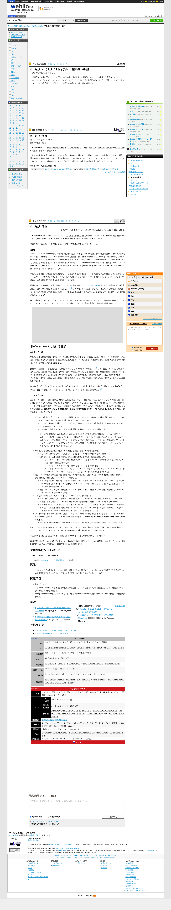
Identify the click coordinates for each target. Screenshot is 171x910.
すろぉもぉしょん (136, 191)
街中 (100, 80)
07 (90, 647)
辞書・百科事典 (24, 26)
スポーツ (14, 84)
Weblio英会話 (17, 177)
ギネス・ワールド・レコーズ (77, 390)
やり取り (76, 158)
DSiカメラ (63, 653)
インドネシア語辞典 (132, 879)
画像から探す (56, 865)
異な (109, 158)
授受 (40, 150)
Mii (63, 674)
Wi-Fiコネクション (52, 658)
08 (94, 647)
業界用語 (14, 48)
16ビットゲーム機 (112, 169)
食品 (13, 89)
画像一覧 (72, 130)
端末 (108, 148)
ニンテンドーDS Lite (67, 642)
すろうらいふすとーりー (138, 189)
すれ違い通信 (40, 143)
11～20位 (140, 277)
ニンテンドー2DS (81, 692)
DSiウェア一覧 (118, 647)
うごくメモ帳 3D (59, 726)
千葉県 (48, 369)
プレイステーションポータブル (54, 80)
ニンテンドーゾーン (113, 541)
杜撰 (132, 292)
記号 (11, 166)
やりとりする (94, 77)
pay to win (62, 169)
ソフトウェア (40, 406)
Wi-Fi (74, 77)
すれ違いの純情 (135, 186)
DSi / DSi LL (68, 739)
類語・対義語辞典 (22, 1)
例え (117, 158)
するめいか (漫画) (136, 160)
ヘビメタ (134, 285)
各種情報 (66, 77)
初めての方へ (149, 16)
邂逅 (132, 311)
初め (85, 148)
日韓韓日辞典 (59, 1)
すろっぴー (133, 194)
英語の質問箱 (17, 180)
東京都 (41, 369)
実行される (67, 158)
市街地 (104, 155)
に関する (59, 77)
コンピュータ (16, 51)
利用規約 (31, 870)
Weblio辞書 (150, 850)
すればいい (133, 180)
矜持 (132, 296)
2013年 (33, 541)
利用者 (45, 83)
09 (98, 647)
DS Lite (59, 739)
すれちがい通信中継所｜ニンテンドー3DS (51, 633)
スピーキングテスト (19, 186)
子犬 (122, 158)
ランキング (60, 64)
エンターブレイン (55, 620)
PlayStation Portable (89, 300)
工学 (13, 63)
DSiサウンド (73, 653)
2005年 (33, 369)
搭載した (92, 148)
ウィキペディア (39, 221)
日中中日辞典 (48, 1)
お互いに (66, 83)
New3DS (60, 680)
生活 (13, 75)
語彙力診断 (16, 183)
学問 (13, 69)
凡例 (67, 64)
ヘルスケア (15, 78)
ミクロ (70, 682)
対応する (47, 155)
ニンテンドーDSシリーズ (76, 235)
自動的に (86, 77)
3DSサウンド (66, 710)
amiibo (48, 732)
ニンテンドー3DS (92, 285)
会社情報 (104, 865)
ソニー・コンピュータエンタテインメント (63, 300)
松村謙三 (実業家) (137, 289)
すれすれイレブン (136, 172)
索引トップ (51, 64)
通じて (80, 77)
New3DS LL (70, 680)
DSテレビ (61, 663)
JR (54, 369)
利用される (92, 80)
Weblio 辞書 (151, 1)
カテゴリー (80, 130)
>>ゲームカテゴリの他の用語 (114, 172)
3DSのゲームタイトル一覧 (61, 700)
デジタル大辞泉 (37, 26)
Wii (95, 680)
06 (87, 647)
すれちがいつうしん (44, 140)
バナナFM (39, 588)
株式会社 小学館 (33, 840)
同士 (111, 148)
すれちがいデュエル (137, 129)
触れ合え (35, 161)
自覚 (71, 83)
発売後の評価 (135, 119)
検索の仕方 (31, 865)
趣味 (13, 81)
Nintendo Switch (88, 263)
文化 (13, 72)
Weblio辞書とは (33, 863)
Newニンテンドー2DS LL (56, 695)
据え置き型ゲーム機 (98, 169)
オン (85, 155)
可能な (36, 158)
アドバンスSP (60, 682)
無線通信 (116, 235)
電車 (13, 54)
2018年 (60, 544)
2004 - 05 (80, 647)
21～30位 (149, 277)
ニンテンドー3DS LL (65, 692)
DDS (131, 111)
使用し (65, 155)
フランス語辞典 (130, 877)
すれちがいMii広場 (110, 710)
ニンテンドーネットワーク (52, 723)
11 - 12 (107, 647)
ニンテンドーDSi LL (51, 169)
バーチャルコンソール (59, 706)
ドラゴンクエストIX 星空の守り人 (81, 292)
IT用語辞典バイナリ (41, 130)
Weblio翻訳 (129, 870)
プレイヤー (67, 161)
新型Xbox (69, 169)
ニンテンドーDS (74, 148)
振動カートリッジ (73, 663)
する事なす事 (134, 166)
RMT (100, 573)
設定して (91, 155)
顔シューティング (65, 714)
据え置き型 (87, 169)
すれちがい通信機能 (137, 106)
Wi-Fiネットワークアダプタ (92, 663)
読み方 (32, 140)
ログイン (141, 1)
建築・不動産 (16, 66)
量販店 (49, 378)
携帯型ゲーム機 (38, 77)
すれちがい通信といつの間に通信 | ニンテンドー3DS (55, 630)
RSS (94, 895)
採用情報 (104, 868)
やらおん (134, 281)
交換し (94, 161)
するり (131, 163)
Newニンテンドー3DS (98, 692)
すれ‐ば (132, 169)
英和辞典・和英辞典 (132, 868)
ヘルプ (161, 1)
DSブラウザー (50, 663)
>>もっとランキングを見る (152, 319)
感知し (53, 158)
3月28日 (66, 544)
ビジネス (14, 45)
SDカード (110, 517)
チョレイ (134, 300)
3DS (47, 680)
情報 (88, 161)
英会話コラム (17, 174)
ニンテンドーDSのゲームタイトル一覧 (60, 647)
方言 (13, 95)
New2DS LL (86, 680)
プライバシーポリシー (35, 872)
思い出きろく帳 (79, 714)
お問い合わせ (81, 863)
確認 (132, 304)
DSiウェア (65, 658)
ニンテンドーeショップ (82, 710)
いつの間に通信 (68, 466)
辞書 (11, 1)
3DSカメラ (55, 710)
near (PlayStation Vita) (44, 594)
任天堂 (107, 77)
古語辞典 (69, 1)
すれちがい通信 (85, 653)
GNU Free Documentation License (67, 848)
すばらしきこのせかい (69, 277)
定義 (132, 308)
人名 (13, 92)
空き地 (132, 144)
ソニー (37, 80)
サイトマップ (32, 874)
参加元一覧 (158, 16)
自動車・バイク (16, 57)
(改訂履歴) (62, 850)
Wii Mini (101, 680)
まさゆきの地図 (40, 292)
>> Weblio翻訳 (157, 324)
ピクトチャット (51, 653)
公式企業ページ (106, 863)
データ (34, 150)
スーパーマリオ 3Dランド (93, 277)
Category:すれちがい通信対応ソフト (54, 560)
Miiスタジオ (97, 710)
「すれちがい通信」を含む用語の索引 (44, 821)
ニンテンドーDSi (83, 642)
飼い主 (75, 161)
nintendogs (51, 161)
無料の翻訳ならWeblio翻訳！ (48, 8)
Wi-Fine (42, 544)
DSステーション (76, 378)
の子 (81, 161)
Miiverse (71, 726)
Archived (40, 611)
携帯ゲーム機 (63, 400)
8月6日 (38, 541)
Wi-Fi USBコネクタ (112, 663)
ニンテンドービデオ (109, 723)
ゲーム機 (101, 148)
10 (101, 647)
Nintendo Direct (99, 674)
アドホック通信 (82, 303)
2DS (78, 680)
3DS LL (53, 680)
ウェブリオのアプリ (58, 863)
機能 (101, 77)
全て (10, 43)
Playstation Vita (109, 300)
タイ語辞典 (129, 881)
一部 (85, 80)
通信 (83, 83)
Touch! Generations (52, 674)
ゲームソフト (76, 80)
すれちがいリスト (136, 134)
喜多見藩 (134, 315)
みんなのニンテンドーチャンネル (78, 674)
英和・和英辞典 (36, 1)
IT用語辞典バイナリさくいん (61, 844)
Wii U (110, 680)
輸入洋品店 (134, 149)
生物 (13, 86)
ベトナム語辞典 (130, 883)
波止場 (132, 114)
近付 (56, 83)
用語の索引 (60, 221)
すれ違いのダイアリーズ (138, 183)
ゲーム (53, 77)
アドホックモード (62, 594)
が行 (87, 83)
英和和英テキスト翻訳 (42, 796)
